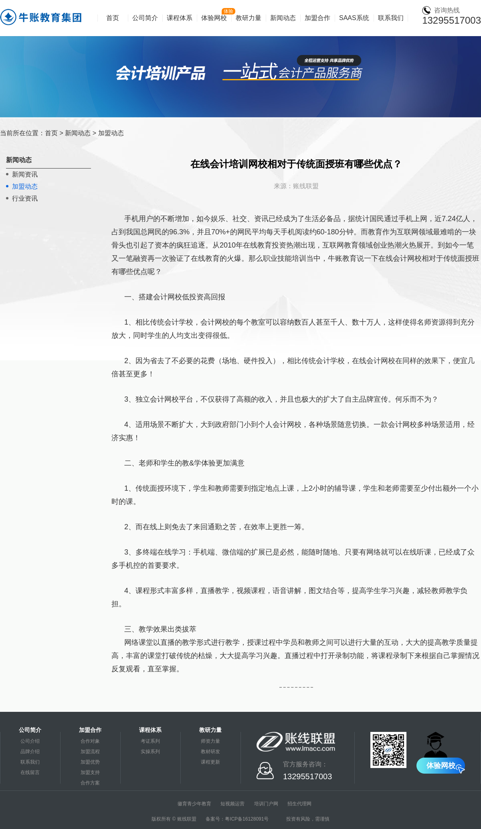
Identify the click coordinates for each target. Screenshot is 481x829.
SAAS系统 (354, 17)
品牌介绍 (30, 751)
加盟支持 (90, 772)
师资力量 (210, 741)
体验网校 (214, 17)
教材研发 (210, 751)
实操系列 (150, 751)
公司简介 (145, 17)
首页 (112, 17)
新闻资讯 (25, 174)
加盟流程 (90, 751)
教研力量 (248, 17)
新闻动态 (283, 17)
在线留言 (30, 772)
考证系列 (150, 741)
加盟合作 (317, 17)
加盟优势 (90, 762)
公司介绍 (30, 741)
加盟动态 (111, 133)
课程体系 (179, 17)
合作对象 (90, 741)
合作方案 (90, 783)
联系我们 (391, 17)
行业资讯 (25, 198)
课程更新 (210, 762)
